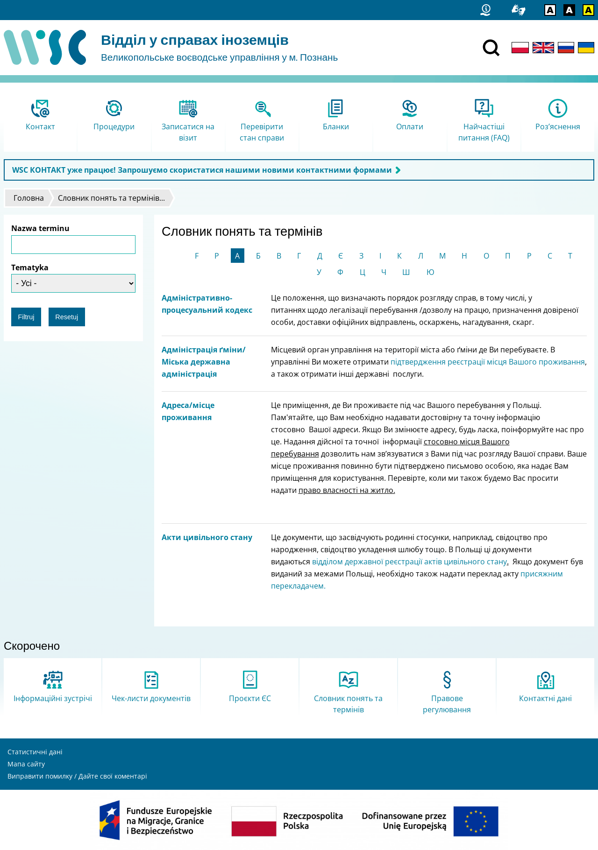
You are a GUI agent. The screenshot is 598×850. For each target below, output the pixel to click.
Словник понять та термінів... (111, 198)
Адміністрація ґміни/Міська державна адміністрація (204, 361)
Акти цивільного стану (207, 537)
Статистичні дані (35, 751)
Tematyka (30, 267)
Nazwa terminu (40, 228)
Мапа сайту (26, 763)
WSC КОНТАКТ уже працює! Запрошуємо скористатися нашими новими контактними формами (202, 170)
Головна (29, 198)
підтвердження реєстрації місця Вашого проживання (488, 362)
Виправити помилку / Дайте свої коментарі (77, 776)
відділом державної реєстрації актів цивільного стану (409, 561)
